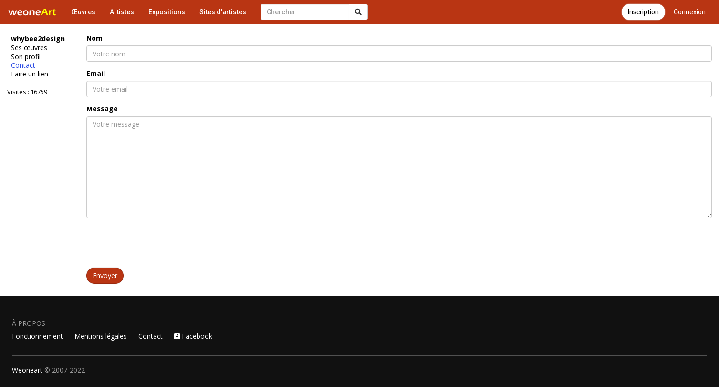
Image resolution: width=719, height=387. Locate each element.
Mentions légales (100, 336)
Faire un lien (29, 74)
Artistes (122, 12)
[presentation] (158, 244)
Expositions (166, 12)
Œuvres (83, 12)
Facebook (193, 336)
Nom (94, 38)
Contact (23, 65)
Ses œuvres (29, 47)
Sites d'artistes (222, 12)
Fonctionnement (37, 336)
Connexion (690, 12)
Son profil (26, 57)
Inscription (643, 12)
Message (102, 108)
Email (95, 73)
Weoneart (27, 370)
